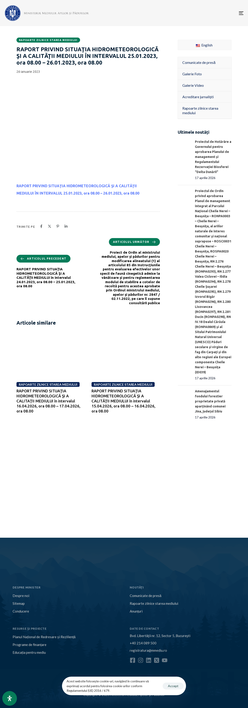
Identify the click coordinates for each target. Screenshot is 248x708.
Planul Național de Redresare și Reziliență (44, 637)
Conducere (21, 611)
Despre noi (21, 596)
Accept (173, 686)
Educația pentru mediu (29, 652)
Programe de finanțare (29, 645)
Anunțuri (136, 611)
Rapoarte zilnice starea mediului (48, 40)
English (204, 45)
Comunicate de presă (145, 596)
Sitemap (19, 603)
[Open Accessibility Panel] (9, 698)
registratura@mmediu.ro (148, 650)
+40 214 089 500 (143, 643)
